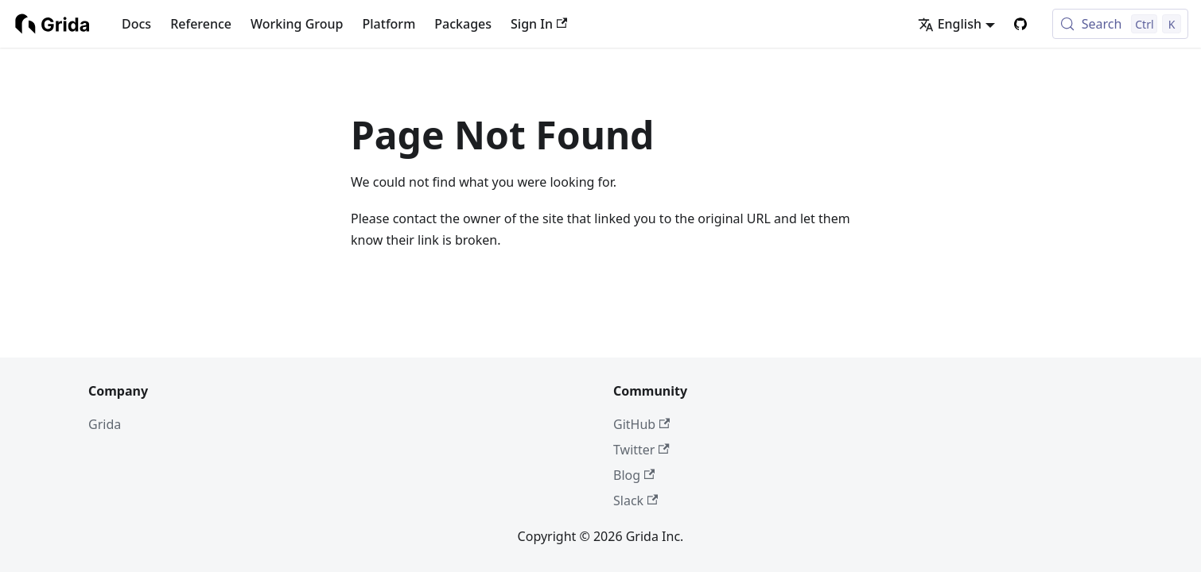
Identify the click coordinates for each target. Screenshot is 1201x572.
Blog (634, 475)
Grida (104, 424)
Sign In (539, 24)
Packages (463, 24)
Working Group (297, 24)
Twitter (641, 449)
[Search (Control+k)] (1120, 24)
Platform (389, 24)
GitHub (641, 424)
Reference (200, 24)
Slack (635, 500)
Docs (136, 24)
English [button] (949, 24)
